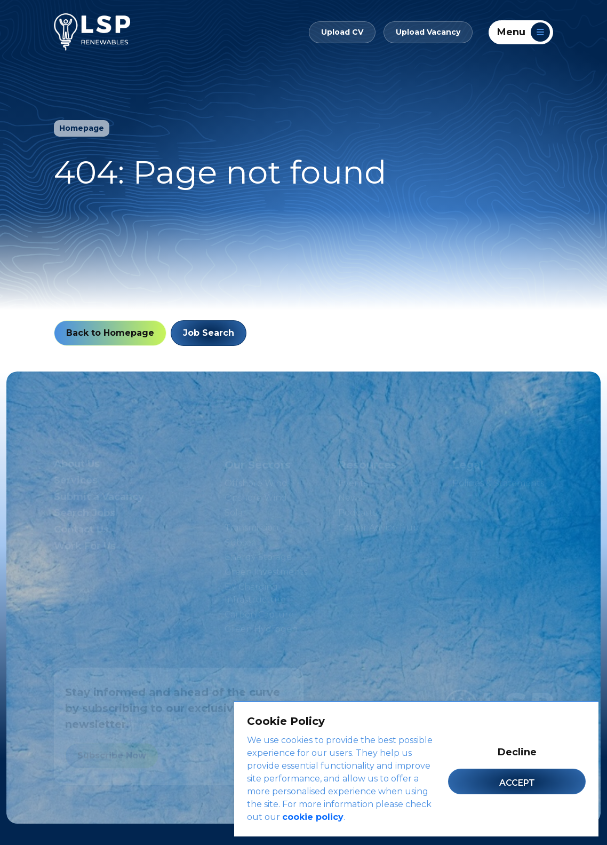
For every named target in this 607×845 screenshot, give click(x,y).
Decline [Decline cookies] (517, 752)
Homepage (81, 128)
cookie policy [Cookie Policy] (313, 817)
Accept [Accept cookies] (517, 783)
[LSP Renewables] (92, 32)
